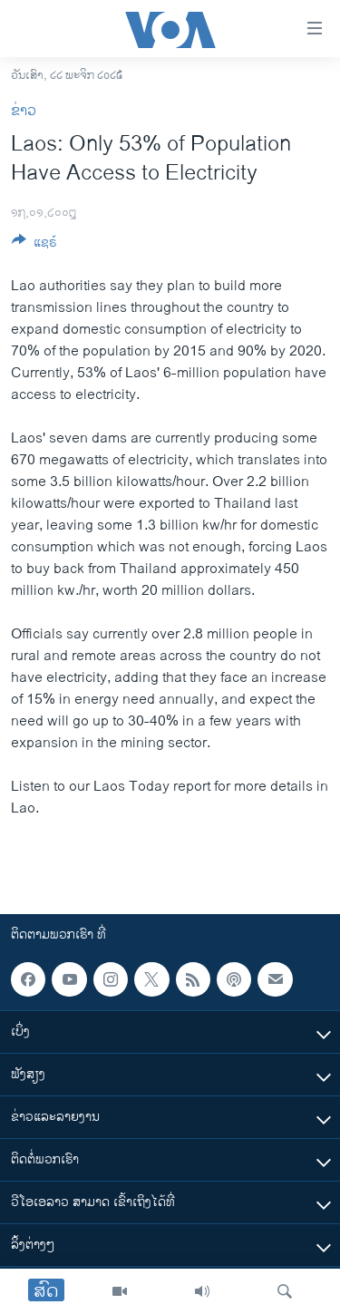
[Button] (34, 245)
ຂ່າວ (23, 111)
